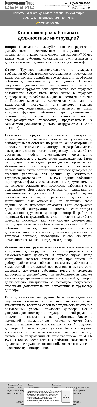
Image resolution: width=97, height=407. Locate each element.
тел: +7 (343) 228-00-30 (76, 3)
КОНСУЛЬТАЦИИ (75, 13)
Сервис (31, 385)
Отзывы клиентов (14, 394)
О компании (56, 385)
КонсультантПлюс (15, 385)
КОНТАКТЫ (67, 18)
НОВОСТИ (18, 13)
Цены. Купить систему (16, 391)
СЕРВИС (58, 13)
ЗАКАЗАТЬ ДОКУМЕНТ (39, 13)
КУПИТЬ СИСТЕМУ (49, 18)
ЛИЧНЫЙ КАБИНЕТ (50, 23)
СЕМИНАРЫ (30, 18)
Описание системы (15, 388)
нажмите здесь (36, 402)
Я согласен (66, 396)
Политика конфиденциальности (77, 388)
